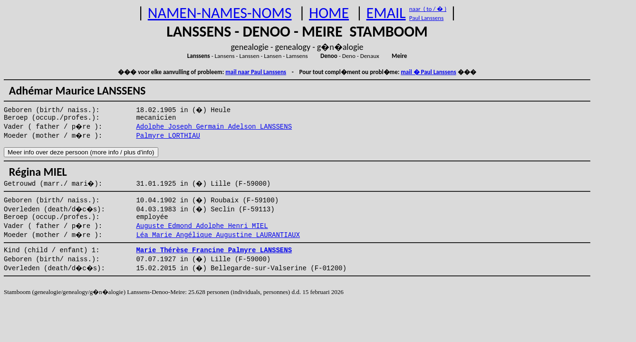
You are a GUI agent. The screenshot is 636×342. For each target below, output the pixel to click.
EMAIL (386, 13)
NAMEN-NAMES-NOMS (220, 13)
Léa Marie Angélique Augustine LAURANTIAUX (217, 235)
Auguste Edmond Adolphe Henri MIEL (202, 226)
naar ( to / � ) (427, 8)
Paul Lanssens (426, 17)
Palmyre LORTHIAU (168, 136)
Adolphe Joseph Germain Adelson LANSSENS (214, 127)
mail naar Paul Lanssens (255, 72)
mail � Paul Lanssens (428, 72)
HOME (329, 13)
